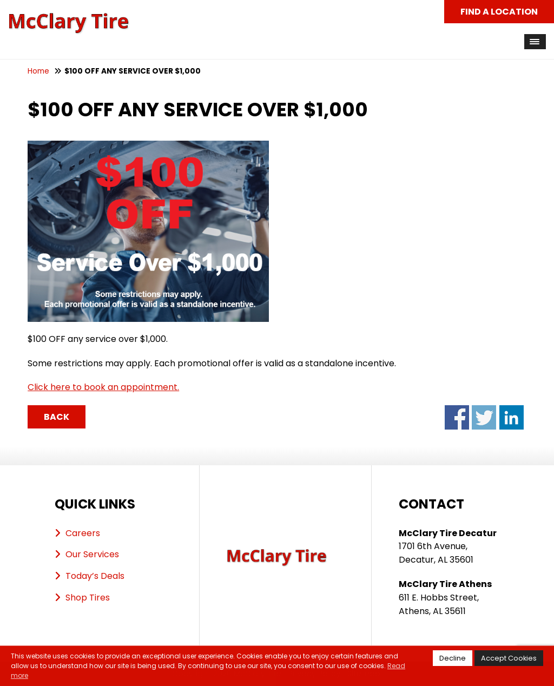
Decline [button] (452, 658)
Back (56, 417)
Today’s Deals (94, 576)
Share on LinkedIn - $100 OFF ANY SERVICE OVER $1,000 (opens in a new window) (511, 417)
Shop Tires (87, 597)
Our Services (92, 554)
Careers (82, 533)
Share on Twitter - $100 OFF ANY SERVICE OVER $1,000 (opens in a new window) (484, 417)
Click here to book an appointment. (103, 387)
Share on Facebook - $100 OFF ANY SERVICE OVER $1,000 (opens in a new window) (457, 417)
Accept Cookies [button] (509, 658)
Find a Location (499, 11)
